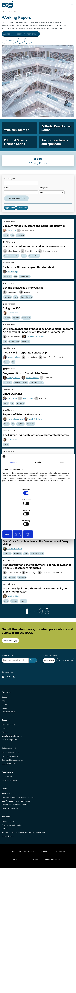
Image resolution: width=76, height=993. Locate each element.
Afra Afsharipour (15, 403)
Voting (18, 332)
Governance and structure (12, 941)
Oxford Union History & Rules (20, 972)
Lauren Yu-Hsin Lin (16, 617)
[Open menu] (71, 5)
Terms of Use (16, 983)
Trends (31, 44)
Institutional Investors (39, 431)
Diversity (7, 408)
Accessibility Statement (56, 983)
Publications (12, 12)
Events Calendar (8, 905)
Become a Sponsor (64, 747)
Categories (46, 207)
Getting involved (9, 851)
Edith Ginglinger (15, 567)
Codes (4, 793)
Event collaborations (10, 921)
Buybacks (27, 674)
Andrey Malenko (15, 426)
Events (5, 899)
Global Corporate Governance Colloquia (18, 909)
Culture (7, 263)
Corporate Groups (37, 286)
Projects (5, 833)
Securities (8, 355)
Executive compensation (12, 286)
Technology (8, 332)
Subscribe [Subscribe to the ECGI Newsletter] (12, 722)
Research (6, 819)
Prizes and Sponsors (10, 841)
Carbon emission (28, 309)
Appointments (8, 879)
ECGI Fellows (7, 885)
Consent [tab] (13, 479)
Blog (4, 797)
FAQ (22, 44)
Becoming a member (10, 861)
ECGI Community (9, 869)
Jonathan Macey (15, 669)
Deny (14, 518)
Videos (5, 805)
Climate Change (16, 385)
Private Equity (29, 355)
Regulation (18, 355)
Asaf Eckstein (30, 449)
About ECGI (7, 931)
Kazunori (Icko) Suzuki (37, 379)
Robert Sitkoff (38, 541)
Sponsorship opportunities (12, 865)
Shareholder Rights (29, 332)
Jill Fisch (12, 590)
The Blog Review (9, 809)
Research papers (9, 825)
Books (4, 801)
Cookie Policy (34, 983)
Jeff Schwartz (27, 590)
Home (4, 12)
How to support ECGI (10, 857)
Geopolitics (8, 622)
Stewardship (23, 263)
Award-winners (10, 44)
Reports (5, 829)
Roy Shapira (13, 449)
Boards (7, 454)
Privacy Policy (61, 972)
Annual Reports (8, 953)
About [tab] (62, 479)
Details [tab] (38, 479)
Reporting (14, 648)
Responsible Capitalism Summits (15, 917)
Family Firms (29, 572)
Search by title (11, 197)
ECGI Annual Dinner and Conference (16, 913)
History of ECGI (8, 937)
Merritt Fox (13, 258)
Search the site (8, 742)
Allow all (62, 518)
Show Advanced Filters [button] (19, 219)
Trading (26, 286)
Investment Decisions (22, 431)
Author (8, 207)
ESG (14, 263)
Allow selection (38, 518)
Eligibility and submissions (12, 837)
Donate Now (47, 747)
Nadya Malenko (34, 426)
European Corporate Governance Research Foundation (24, 949)
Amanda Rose (14, 350)
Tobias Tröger (14, 304)
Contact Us (44, 972)
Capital (7, 674)
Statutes (5, 945)
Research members (10, 889)
